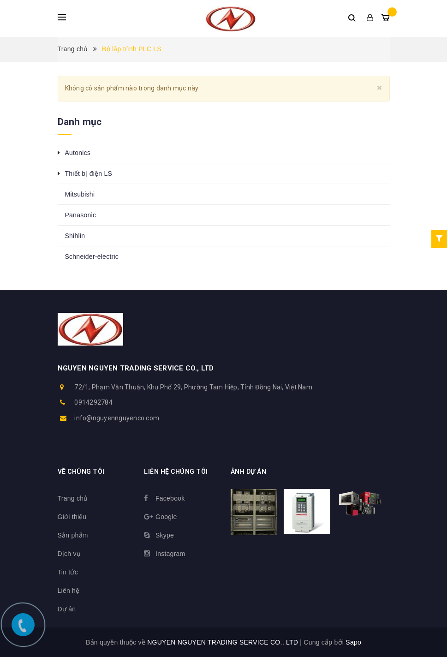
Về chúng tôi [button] (81, 471)
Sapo (353, 642)
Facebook (170, 498)
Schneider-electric (92, 256)
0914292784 (93, 402)
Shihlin (75, 235)
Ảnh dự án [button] (249, 471)
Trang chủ (73, 498)
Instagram (170, 553)
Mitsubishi (80, 194)
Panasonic (80, 215)
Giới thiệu (72, 516)
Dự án (67, 609)
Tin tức (68, 572)
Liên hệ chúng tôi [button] (176, 471)
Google (166, 516)
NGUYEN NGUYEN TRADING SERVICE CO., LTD (136, 368)
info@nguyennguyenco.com (116, 418)
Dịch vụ (69, 553)
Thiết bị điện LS (89, 173)
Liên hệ (69, 590)
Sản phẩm (73, 535)
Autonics (78, 152)
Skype (164, 535)
